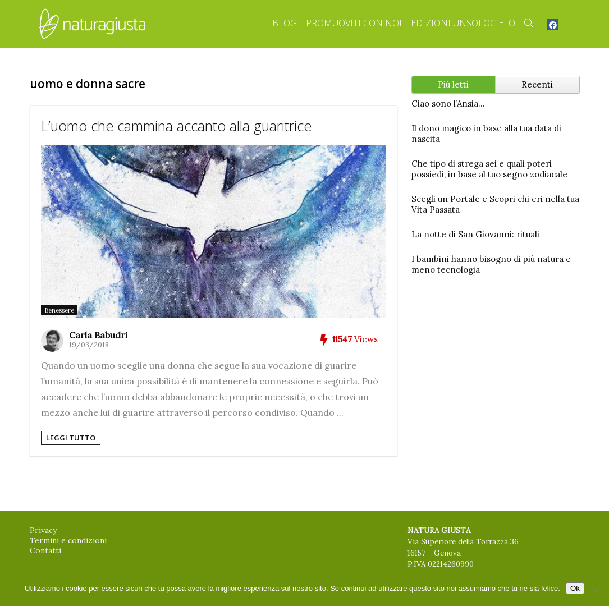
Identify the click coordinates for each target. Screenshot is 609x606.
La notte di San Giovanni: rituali (475, 234)
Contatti (45, 550)
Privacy (43, 530)
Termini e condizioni (68, 540)
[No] (595, 590)
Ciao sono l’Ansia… (448, 103)
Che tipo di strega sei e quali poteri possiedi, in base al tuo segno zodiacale (489, 169)
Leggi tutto (70, 438)
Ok (575, 588)
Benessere (59, 310)
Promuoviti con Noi (354, 23)
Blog (284, 23)
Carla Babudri (98, 335)
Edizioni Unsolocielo (463, 23)
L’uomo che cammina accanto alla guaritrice (176, 125)
